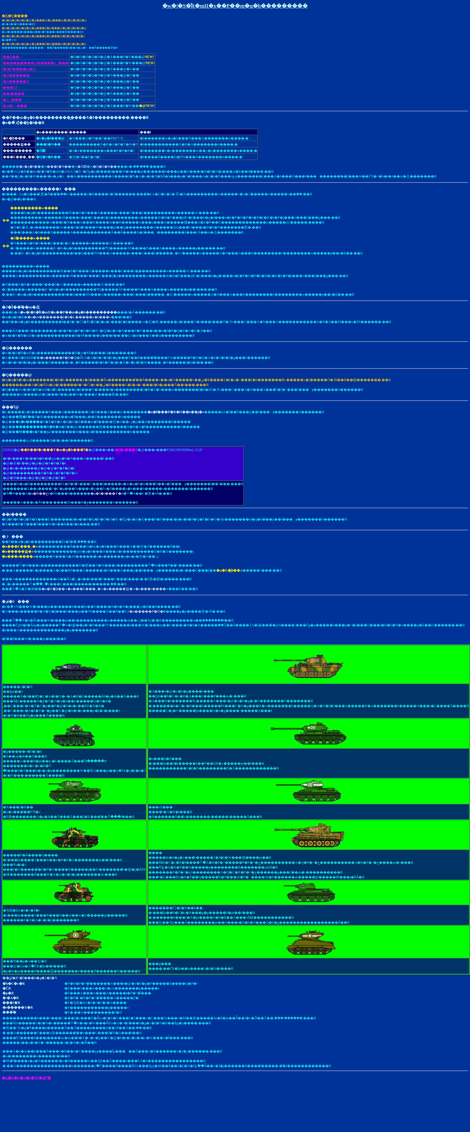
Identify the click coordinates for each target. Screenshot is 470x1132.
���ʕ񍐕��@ (10, 87)
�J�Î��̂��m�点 (19, 69)
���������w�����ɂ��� (36, 63)
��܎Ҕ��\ (11, 57)
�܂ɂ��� (12, 99)
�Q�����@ (16, 81)
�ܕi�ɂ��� (15, 106)
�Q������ (16, 75)
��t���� (14, 93)
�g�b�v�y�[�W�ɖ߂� (26, 1078)
